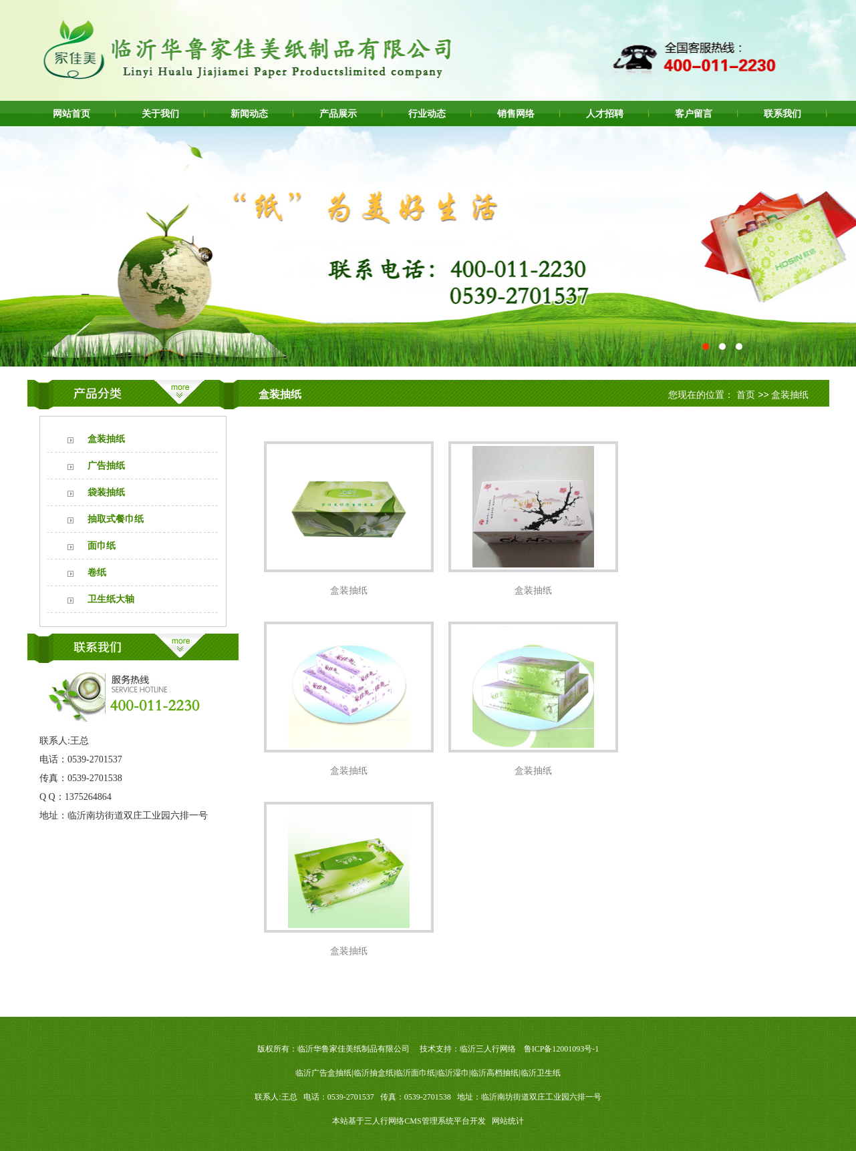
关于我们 (160, 113)
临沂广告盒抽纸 (323, 1073)
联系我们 (782, 113)
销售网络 (516, 113)
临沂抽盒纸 (373, 1073)
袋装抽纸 (106, 492)
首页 (745, 394)
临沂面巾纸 (415, 1073)
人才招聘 (604, 113)
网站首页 (71, 113)
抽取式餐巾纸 (116, 519)
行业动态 (427, 113)
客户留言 (693, 113)
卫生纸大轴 (111, 599)
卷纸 (97, 572)
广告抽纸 (106, 466)
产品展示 (338, 113)
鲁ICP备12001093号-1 (561, 1049)
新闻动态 (249, 113)
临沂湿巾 (453, 1073)
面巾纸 (102, 546)
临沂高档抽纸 (494, 1073)
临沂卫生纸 (541, 1073)
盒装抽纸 (106, 439)
